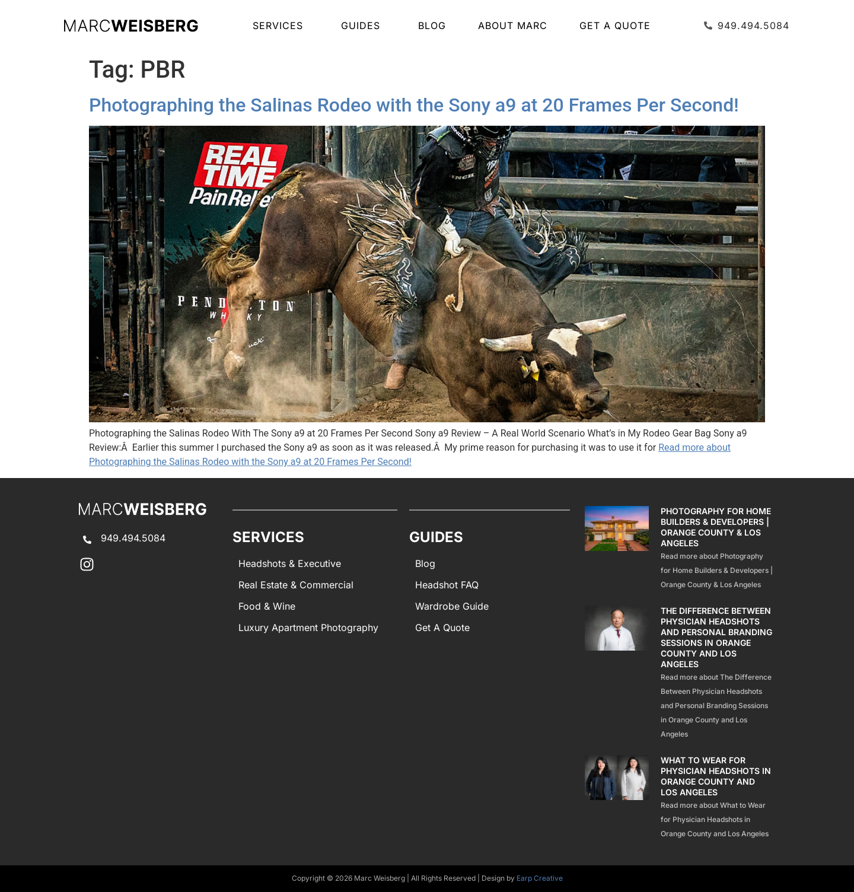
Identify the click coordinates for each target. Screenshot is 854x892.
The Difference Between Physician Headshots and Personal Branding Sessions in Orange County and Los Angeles (716, 637)
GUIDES (363, 25)
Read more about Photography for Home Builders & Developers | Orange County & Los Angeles (717, 570)
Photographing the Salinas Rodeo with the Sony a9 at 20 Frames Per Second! (414, 105)
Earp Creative (540, 878)
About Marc (512, 25)
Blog (432, 25)
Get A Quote (615, 25)
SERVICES (281, 25)
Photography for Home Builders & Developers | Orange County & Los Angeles (716, 527)
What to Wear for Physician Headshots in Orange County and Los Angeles (716, 776)
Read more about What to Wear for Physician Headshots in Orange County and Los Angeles (715, 819)
